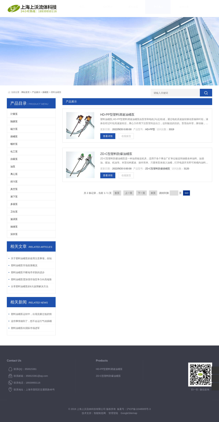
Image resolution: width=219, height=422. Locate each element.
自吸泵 (14, 159)
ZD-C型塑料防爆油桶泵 (116, 154)
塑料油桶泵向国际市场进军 (25, 328)
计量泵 (14, 114)
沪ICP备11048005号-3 (139, 409)
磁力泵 (14, 129)
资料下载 (181, 8)
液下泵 (14, 196)
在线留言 (126, 136)
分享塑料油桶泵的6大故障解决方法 (29, 286)
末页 (153, 193)
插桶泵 (45, 92)
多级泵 (14, 204)
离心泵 (14, 174)
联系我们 (201, 8)
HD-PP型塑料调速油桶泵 (117, 114)
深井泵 (14, 234)
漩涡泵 (14, 219)
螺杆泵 (14, 144)
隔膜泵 (14, 121)
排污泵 (14, 181)
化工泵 (14, 151)
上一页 (128, 193)
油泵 (12, 166)
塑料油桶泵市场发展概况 (24, 265)
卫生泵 (14, 211)
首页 (78, 8)
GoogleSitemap (129, 413)
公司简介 (99, 8)
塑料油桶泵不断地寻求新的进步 (27, 272)
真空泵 (14, 189)
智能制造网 (100, 413)
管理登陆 (113, 413)
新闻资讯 (119, 8)
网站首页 (25, 92)
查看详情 (108, 136)
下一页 (141, 193)
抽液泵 (14, 226)
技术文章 (160, 8)
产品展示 (140, 8)
